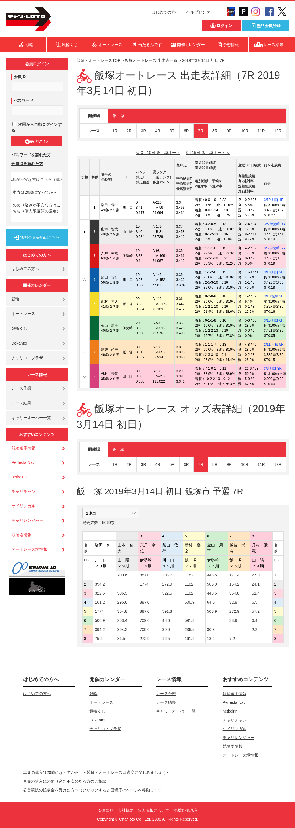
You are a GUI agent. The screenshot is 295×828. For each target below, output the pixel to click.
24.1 (256, 584)
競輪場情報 (21, 535)
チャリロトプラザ (27, 358)
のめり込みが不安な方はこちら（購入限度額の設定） (36, 208)
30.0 (166, 629)
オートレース (23, 313)
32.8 (233, 602)
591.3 (167, 611)
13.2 (211, 638)
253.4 (122, 620)
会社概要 (126, 810)
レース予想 (21, 388)
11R (261, 130)
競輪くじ (19, 328)
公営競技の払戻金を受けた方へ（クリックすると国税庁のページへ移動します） (94, 790)
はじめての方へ (165, 12)
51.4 (256, 593)
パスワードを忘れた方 (31, 155)
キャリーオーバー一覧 (31, 417)
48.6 (166, 620)
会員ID (20, 76)
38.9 (233, 620)
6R (186, 130)
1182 (189, 575)
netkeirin (19, 477)
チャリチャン (23, 491)
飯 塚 (118, 115)
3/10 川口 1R (273, 200)
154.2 (234, 584)
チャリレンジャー (27, 520)
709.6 (122, 575)
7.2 (232, 638)
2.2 (254, 629)
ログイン (37, 141)
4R (157, 130)
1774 (144, 584)
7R (200, 130)
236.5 (190, 629)
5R (172, 130)
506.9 (212, 584)
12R (278, 130)
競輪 (15, 299)
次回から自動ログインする (36, 127)
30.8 (211, 629)
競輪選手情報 (23, 448)
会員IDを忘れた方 (27, 163)
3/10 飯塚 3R (273, 296)
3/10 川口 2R (273, 272)
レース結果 (21, 403)
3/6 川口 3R (273, 369)
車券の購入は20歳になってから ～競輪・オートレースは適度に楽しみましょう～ (98, 772)
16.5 (166, 638)
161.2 (100, 602)
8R (215, 130)
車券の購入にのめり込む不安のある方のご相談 (64, 781)
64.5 (211, 602)
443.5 (212, 575)
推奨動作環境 (185, 810)
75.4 (98, 638)
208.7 (167, 575)
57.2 (256, 611)
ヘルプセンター (200, 12)
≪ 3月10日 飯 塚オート (158, 152)
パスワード (23, 100)
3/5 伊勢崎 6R (274, 248)
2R (129, 130)
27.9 (256, 575)
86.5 (121, 638)
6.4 (254, 620)
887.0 (145, 575)
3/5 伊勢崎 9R (274, 224)
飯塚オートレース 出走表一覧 (151, 60)
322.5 (100, 593)
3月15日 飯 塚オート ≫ (208, 152)
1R (114, 130)
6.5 (254, 602)
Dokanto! (19, 343)
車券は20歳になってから (35, 192)
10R (244, 130)
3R (143, 130)
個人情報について (153, 810)
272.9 (167, 584)
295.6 (122, 602)
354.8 (234, 593)
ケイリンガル (23, 506)
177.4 (234, 575)
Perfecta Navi (23, 462)
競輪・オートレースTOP (98, 60)
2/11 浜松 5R (273, 345)
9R (229, 130)
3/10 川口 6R (273, 320)
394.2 (100, 584)
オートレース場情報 (29, 549)
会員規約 (106, 810)
